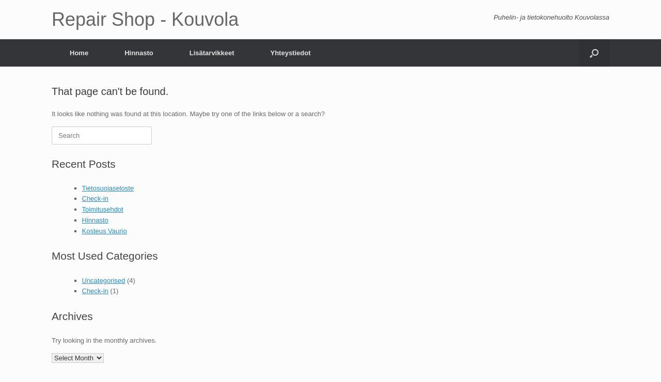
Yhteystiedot (290, 53)
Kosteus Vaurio (104, 231)
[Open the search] (594, 53)
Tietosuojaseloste (108, 188)
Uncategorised (103, 280)
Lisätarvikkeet (212, 53)
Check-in (95, 198)
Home (79, 53)
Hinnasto (138, 53)
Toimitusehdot (102, 209)
